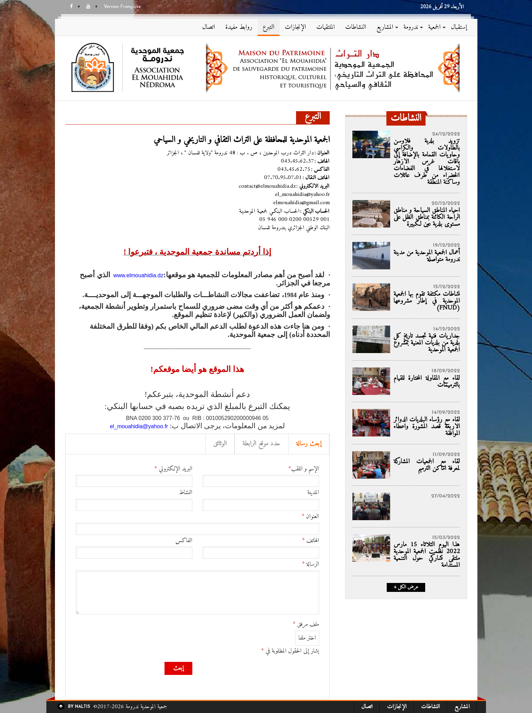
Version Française (122, 6)
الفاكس (184, 540)
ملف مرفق (306, 624)
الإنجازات (295, 27)
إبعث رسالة (308, 443)
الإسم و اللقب (303, 469)
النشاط (185, 492)
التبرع (268, 27)
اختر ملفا (307, 638)
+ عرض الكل (406, 587)
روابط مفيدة (238, 27)
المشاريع (384, 27)
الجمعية (434, 27)
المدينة (313, 492)
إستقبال (459, 27)
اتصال (208, 27)
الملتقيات (325, 27)
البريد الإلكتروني (173, 469)
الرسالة (310, 564)
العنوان (310, 516)
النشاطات (355, 27)
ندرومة (411, 27)
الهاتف (310, 540)
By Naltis (79, 707)
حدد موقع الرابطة (261, 443)
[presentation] (267, 675)
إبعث (178, 668)
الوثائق (220, 443)
